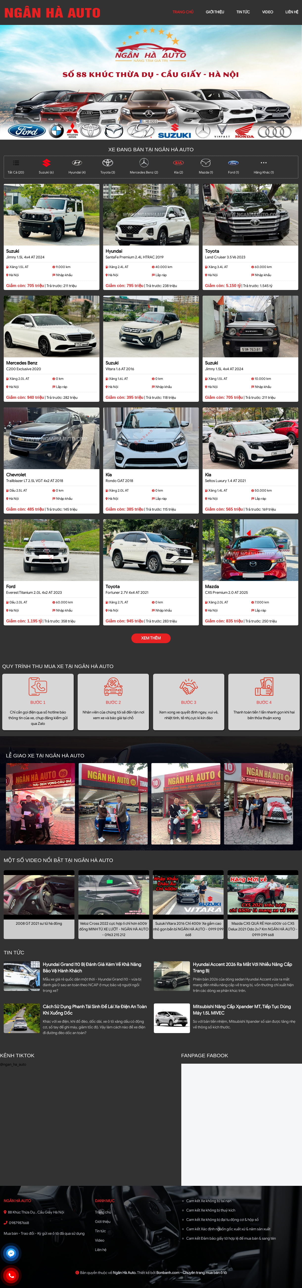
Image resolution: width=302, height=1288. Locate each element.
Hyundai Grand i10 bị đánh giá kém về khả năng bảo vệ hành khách (92, 968)
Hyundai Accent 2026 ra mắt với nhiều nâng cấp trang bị (242, 968)
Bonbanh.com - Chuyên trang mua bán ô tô (191, 1272)
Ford (10, 586)
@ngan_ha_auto (13, 1064)
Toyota (212, 251)
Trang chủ (103, 1212)
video (267, 12)
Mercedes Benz (21, 363)
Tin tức (243, 12)
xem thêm (151, 638)
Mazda (212, 586)
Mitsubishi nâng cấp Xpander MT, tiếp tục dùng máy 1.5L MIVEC (242, 1010)
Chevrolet (16, 475)
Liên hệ (100, 1250)
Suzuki (12, 251)
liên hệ (291, 12)
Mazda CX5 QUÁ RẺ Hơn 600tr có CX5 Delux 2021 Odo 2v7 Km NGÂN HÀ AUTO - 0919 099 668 (263, 929)
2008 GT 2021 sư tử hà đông (39, 923)
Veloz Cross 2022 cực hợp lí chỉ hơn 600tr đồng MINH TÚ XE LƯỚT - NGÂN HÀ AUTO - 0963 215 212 (113, 929)
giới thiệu (215, 12)
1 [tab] (151, 137)
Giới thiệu (102, 1221)
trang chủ (183, 12)
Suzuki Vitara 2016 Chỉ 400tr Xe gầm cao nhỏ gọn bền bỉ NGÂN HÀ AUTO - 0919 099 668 (188, 929)
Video (99, 1240)
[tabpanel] (151, 82)
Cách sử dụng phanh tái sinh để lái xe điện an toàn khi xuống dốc (95, 1010)
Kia (109, 475)
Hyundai (114, 251)
